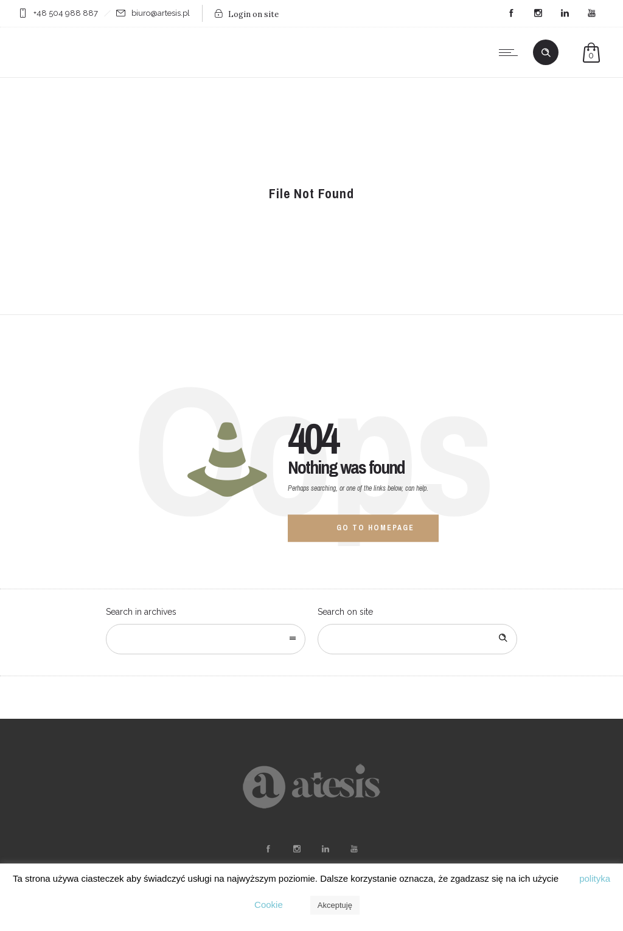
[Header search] (545, 53)
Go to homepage (375, 528)
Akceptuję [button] (335, 905)
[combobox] (205, 639)
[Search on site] (417, 639)
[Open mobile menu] (511, 52)
